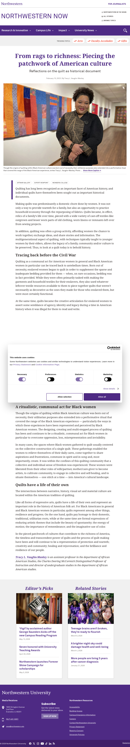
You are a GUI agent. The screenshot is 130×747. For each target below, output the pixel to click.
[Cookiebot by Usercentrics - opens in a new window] (109, 348)
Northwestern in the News (115, 12)
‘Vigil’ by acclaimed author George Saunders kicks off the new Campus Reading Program (38, 632)
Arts (80, 40)
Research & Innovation (16, 30)
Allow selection (64, 397)
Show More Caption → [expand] (92, 170)
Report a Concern (76, 731)
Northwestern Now (34, 16)
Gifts (124, 40)
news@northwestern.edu (15, 726)
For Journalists (117, 4)
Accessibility (74, 707)
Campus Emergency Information (82, 715)
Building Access (75, 711)
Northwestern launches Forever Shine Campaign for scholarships (38, 665)
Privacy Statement (76, 727)
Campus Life (44, 30)
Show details (109, 389)
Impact (64, 30)
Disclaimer (126, 743)
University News (86, 30)
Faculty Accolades (102, 40)
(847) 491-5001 (12, 719)
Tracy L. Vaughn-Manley (31, 557)
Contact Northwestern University (82, 723)
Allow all (102, 397)
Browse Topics (110, 20)
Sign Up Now (49, 716)
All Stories (108, 16)
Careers (72, 719)
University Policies (76, 735)
